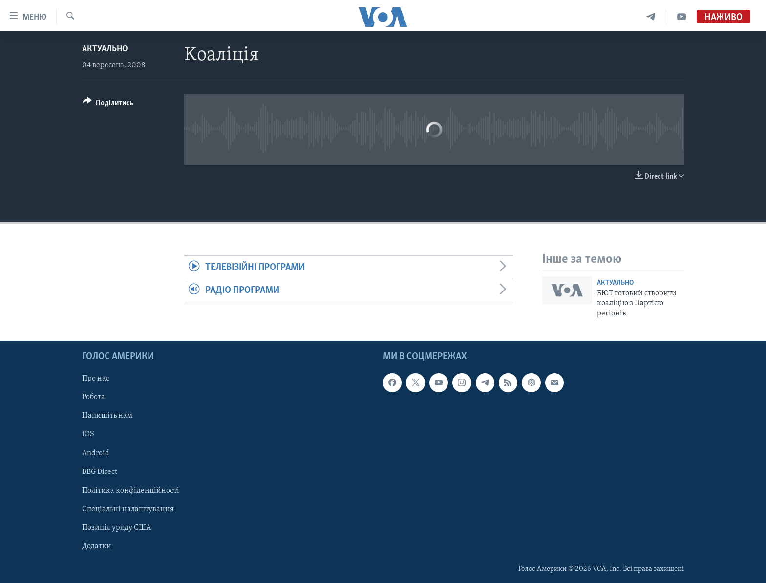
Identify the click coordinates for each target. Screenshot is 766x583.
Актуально (105, 49)
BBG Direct (99, 472)
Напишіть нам (107, 416)
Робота (93, 397)
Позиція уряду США (116, 528)
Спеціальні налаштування (128, 509)
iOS (88, 434)
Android (95, 453)
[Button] (108, 104)
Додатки (96, 546)
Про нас (95, 378)
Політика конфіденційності (130, 490)
